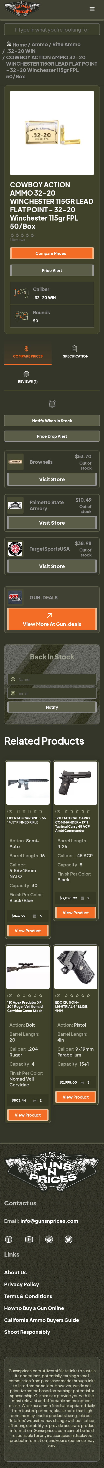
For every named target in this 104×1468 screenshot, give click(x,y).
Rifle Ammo (66, 44)
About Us (15, 1272)
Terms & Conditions (28, 1296)
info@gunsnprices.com (49, 1221)
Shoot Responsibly (27, 1332)
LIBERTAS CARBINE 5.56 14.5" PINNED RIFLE (26, 820)
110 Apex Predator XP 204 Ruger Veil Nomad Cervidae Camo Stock (25, 1006)
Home (16, 44)
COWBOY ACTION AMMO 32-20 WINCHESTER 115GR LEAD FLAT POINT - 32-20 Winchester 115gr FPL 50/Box (51, 66)
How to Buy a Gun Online (34, 1308)
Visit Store (52, 479)
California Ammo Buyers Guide (41, 1320)
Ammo (40, 44)
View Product (28, 930)
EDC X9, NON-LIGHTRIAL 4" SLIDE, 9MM (71, 1006)
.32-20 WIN (20, 51)
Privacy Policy (21, 1284)
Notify (52, 707)
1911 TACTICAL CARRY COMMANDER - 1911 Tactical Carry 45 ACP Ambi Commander (72, 824)
